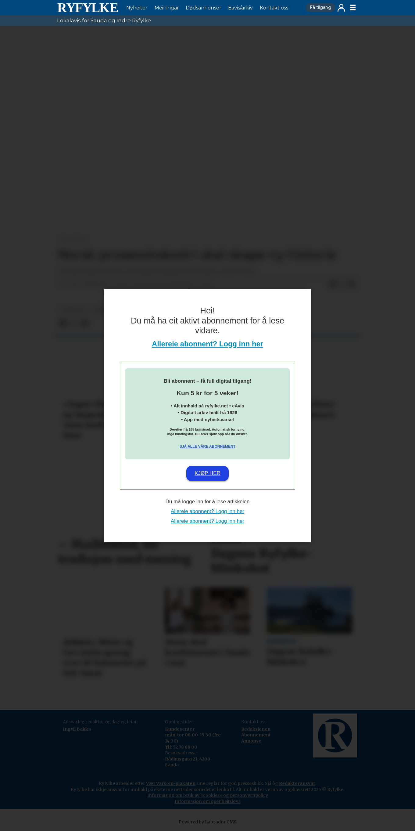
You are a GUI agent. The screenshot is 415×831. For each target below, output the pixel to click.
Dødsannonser (203, 8)
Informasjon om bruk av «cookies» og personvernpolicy (207, 795)
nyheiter (73, 310)
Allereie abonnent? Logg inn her (207, 344)
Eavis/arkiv (240, 8)
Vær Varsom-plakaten (170, 783)
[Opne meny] (352, 7)
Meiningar (167, 8)
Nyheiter (137, 8)
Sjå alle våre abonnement (207, 446)
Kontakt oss (274, 8)
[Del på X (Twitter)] (342, 284)
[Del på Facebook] (332, 284)
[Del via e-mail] (351, 284)
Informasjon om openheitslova (208, 801)
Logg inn (341, 8)
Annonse (251, 741)
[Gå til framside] (87, 8)
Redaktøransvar (297, 783)
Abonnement (256, 735)
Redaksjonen (255, 729)
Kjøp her (207, 473)
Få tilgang (320, 7)
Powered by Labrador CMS (208, 822)
